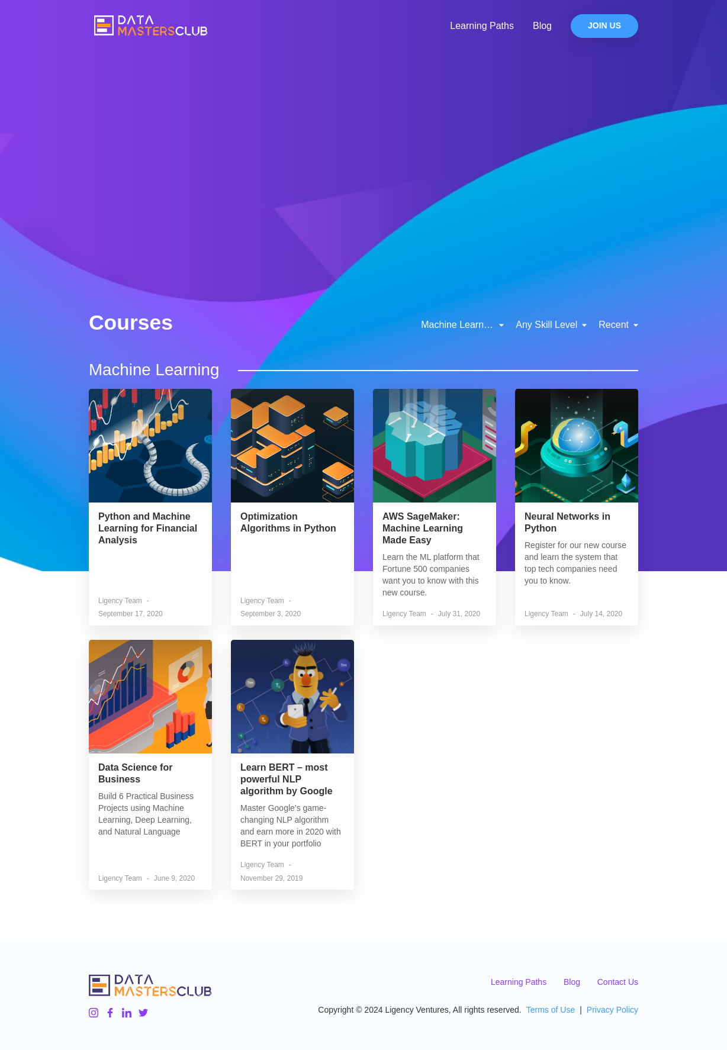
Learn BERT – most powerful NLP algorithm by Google (286, 779)
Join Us (604, 26)
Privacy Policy (612, 1009)
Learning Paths (482, 26)
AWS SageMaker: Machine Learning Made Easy (422, 528)
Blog (542, 26)
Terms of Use (550, 1009)
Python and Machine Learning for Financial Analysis (147, 528)
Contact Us (617, 982)
